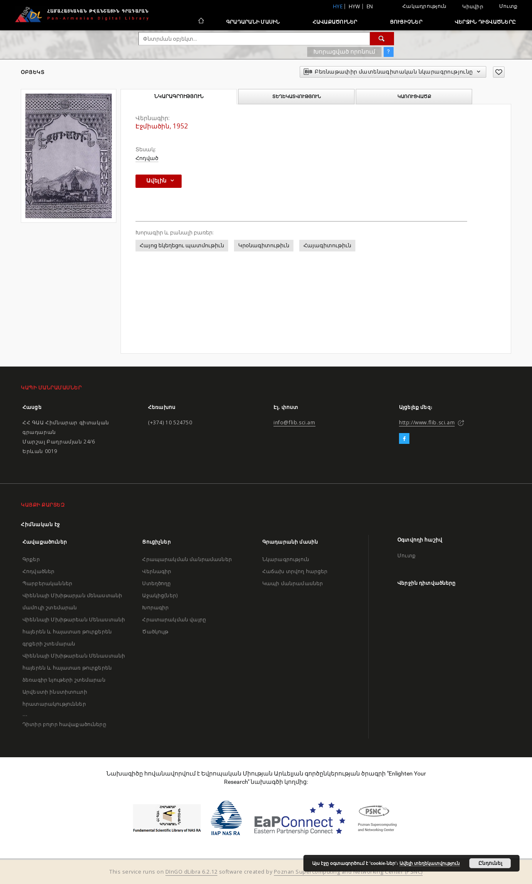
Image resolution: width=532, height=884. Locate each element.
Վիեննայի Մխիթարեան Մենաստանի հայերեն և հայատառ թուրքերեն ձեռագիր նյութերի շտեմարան (73, 667)
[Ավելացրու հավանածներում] (499, 72)
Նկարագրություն (285, 559)
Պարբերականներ (47, 583)
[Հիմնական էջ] (200, 21)
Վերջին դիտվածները (485, 21)
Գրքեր (31, 559)
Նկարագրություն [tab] (179, 96)
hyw (354, 6)
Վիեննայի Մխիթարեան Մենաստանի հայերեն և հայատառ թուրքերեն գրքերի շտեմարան (73, 631)
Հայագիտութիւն (327, 245)
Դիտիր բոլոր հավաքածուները (64, 724)
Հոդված (146, 158)
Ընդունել (490, 863)
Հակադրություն (424, 6)
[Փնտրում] (382, 38)
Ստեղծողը (156, 583)
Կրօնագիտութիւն (263, 245)
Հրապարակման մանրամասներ (187, 559)
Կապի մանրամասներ (292, 583)
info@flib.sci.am (294, 422)
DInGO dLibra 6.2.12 (191, 871)
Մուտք (508, 6)
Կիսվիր (472, 6)
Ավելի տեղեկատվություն (429, 863)
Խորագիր (155, 607)
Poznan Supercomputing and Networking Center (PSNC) (348, 871)
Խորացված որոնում (344, 51)
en (370, 6)
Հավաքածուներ (335, 21)
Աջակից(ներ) (159, 595)
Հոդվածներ (38, 571)
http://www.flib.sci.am (427, 422)
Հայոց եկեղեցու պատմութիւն (182, 245)
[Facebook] (404, 439)
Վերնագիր (156, 571)
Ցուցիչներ (406, 21)
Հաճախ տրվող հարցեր (295, 571)
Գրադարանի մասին (253, 21)
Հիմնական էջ (40, 524)
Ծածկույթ (155, 631)
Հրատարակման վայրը (174, 619)
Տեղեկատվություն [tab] (296, 96)
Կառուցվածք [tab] (414, 96)
